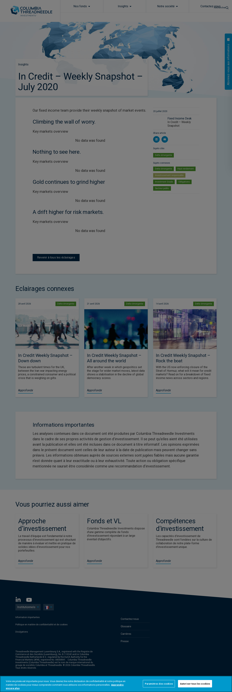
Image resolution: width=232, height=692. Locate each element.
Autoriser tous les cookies (195, 683)
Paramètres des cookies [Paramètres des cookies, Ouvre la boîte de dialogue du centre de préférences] (159, 683)
